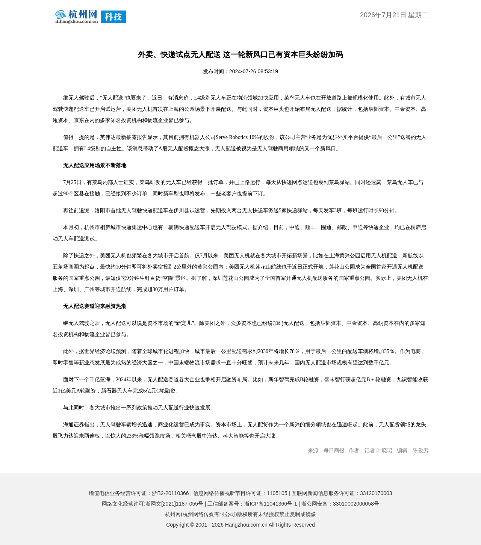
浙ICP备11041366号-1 (270, 504)
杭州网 (173, 514)
